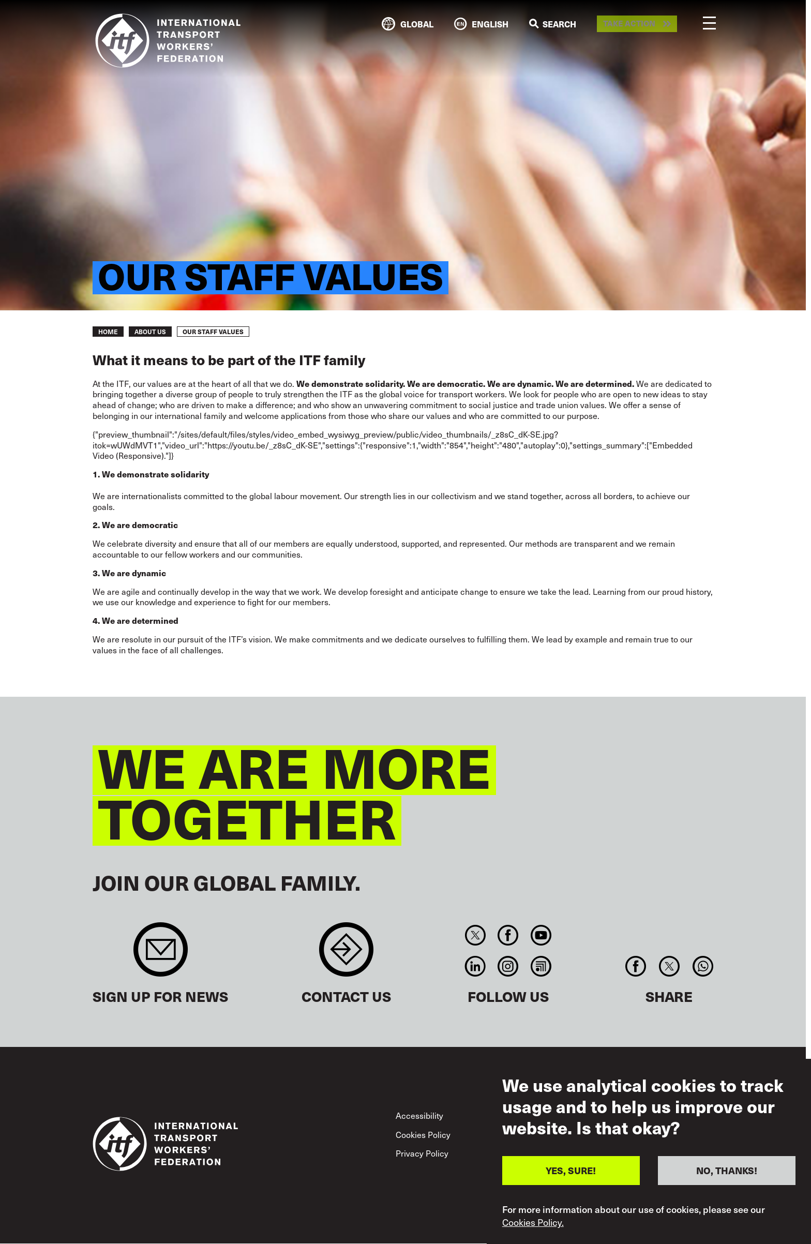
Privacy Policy (422, 1153)
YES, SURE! (571, 1170)
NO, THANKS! (726, 1170)
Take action (629, 23)
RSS (541, 966)
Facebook (508, 935)
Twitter (475, 935)
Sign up (160, 954)
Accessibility (419, 1115)
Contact (346, 954)
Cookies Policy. (533, 1222)
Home (108, 331)
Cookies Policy (423, 1134)
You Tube (541, 935)
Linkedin (475, 966)
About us (150, 331)
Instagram (508, 966)
